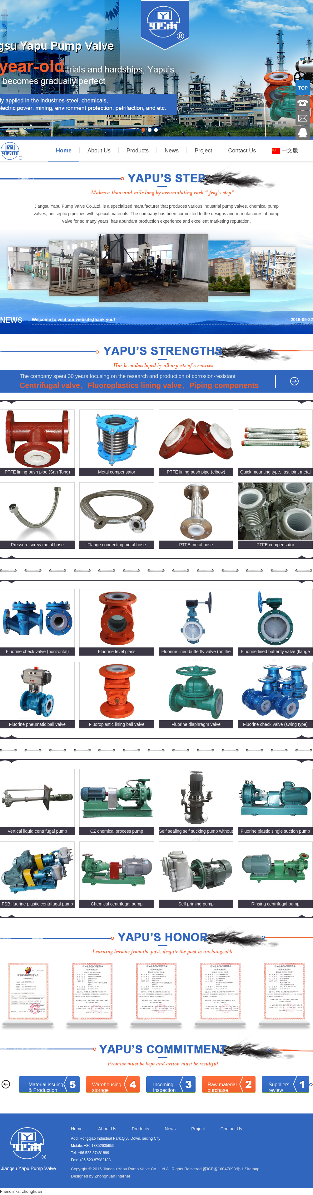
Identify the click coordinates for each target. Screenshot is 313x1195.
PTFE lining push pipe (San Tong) (37, 471)
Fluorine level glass (117, 651)
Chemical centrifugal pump (117, 903)
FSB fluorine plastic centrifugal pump (37, 903)
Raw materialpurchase (221, 1087)
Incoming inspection (164, 1087)
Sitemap (252, 1169)
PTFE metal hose (196, 544)
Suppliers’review (280, 1087)
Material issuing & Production (45, 1087)
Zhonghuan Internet (112, 1176)
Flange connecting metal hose (116, 544)
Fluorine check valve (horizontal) (37, 651)
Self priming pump (196, 903)
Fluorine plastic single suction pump (275, 831)
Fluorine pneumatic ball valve (37, 724)
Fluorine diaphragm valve (196, 724)
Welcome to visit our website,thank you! (73, 319)
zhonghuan (32, 1191)
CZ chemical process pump (116, 831)
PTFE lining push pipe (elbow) (196, 471)
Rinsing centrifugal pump (275, 903)
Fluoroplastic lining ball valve (116, 724)
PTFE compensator (275, 544)
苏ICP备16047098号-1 (223, 1169)
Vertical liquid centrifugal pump (37, 831)
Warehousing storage (107, 1087)
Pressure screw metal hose (37, 544)
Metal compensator (116, 471)
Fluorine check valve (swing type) (275, 724)
